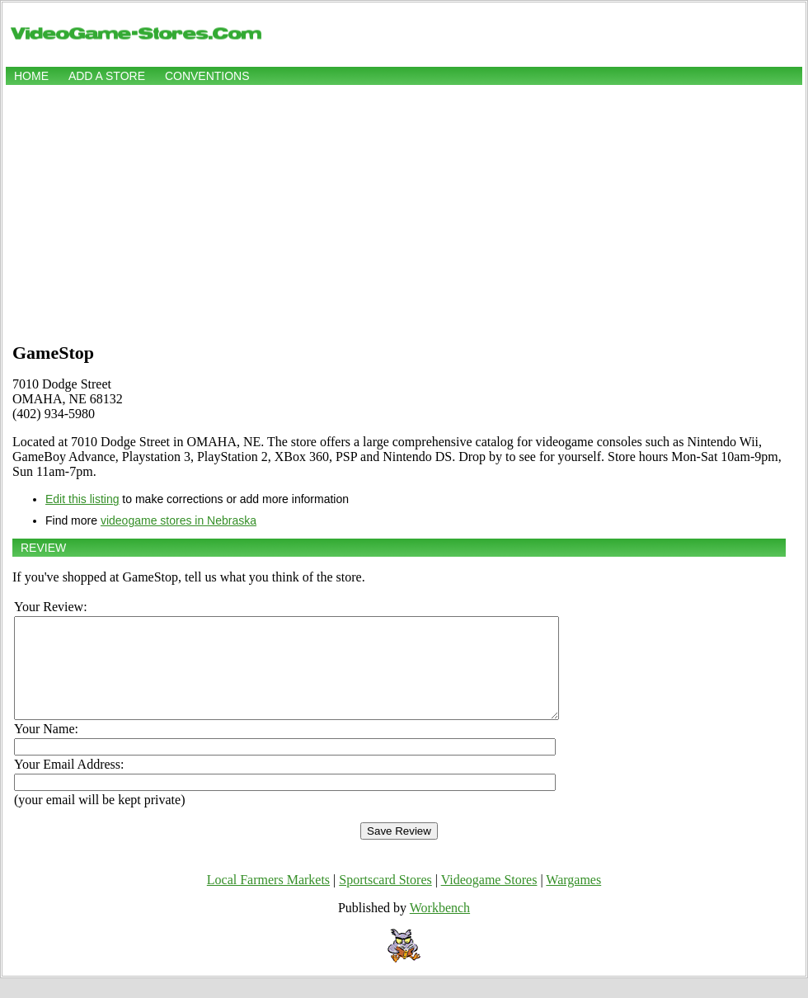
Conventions (207, 75)
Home (31, 75)
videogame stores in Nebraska (178, 520)
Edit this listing (82, 499)
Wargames (573, 899)
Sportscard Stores (385, 899)
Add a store (106, 75)
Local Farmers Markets (268, 899)
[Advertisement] (404, 212)
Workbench (440, 927)
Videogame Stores (489, 899)
